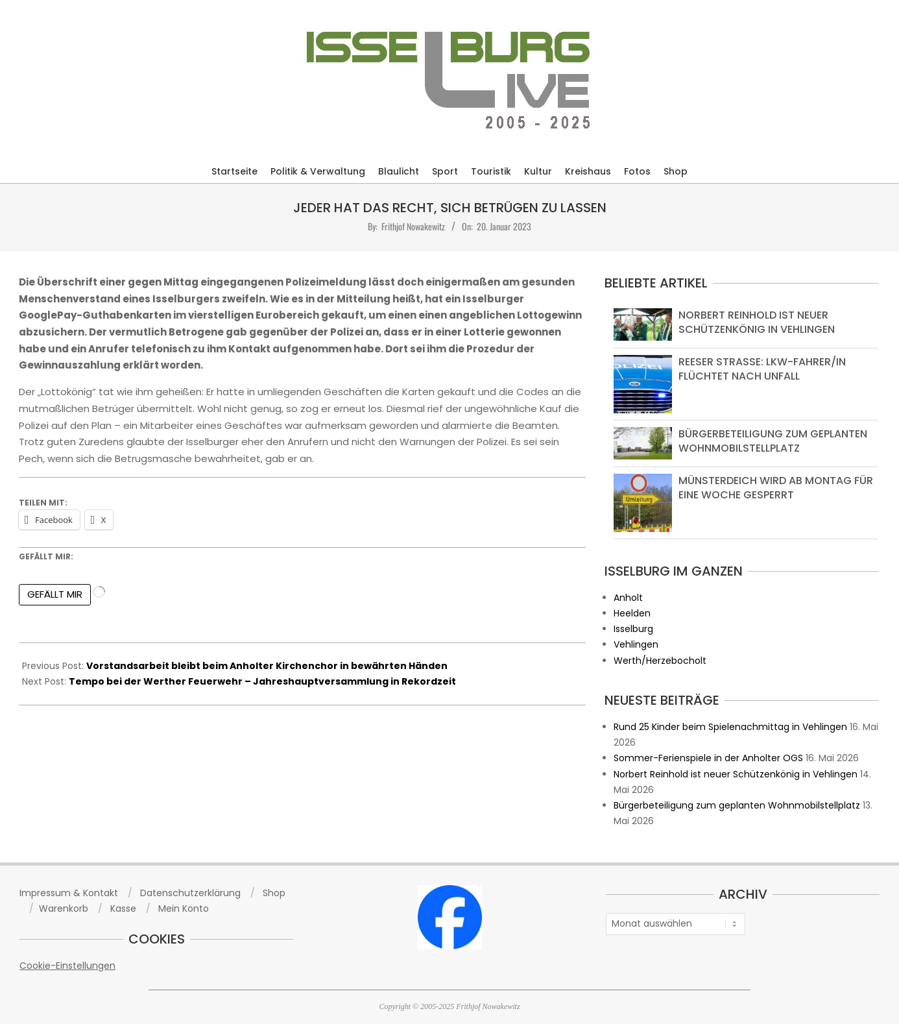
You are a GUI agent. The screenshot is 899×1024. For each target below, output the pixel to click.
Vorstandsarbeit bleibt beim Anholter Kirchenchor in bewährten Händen (267, 665)
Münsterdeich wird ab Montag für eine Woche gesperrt (775, 487)
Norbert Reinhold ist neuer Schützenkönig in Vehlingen (756, 322)
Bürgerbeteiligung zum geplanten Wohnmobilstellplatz (772, 441)
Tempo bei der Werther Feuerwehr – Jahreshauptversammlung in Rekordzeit (262, 681)
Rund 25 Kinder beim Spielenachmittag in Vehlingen (730, 726)
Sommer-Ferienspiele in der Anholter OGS (708, 757)
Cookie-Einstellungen (67, 965)
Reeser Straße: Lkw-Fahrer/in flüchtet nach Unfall (762, 369)
